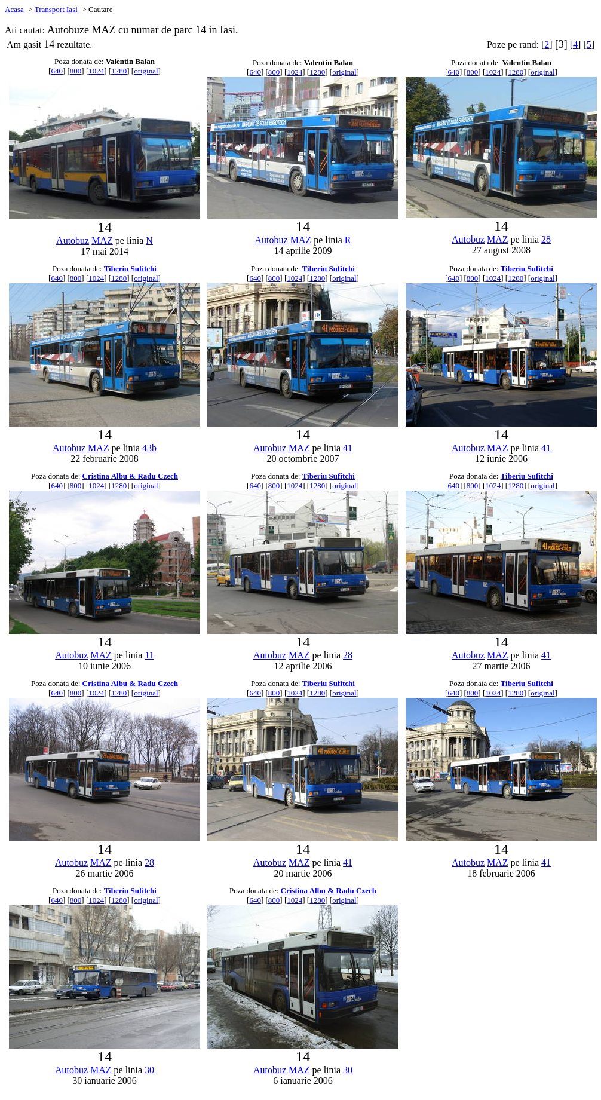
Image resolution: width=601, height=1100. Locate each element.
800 (76, 70)
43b (149, 448)
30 (149, 1070)
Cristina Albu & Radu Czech (130, 475)
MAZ (102, 240)
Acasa (14, 9)
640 (57, 70)
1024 (96, 70)
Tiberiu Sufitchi (130, 268)
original (146, 70)
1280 (119, 70)
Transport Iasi (56, 9)
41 (347, 448)
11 (149, 655)
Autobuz (72, 240)
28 (546, 239)
